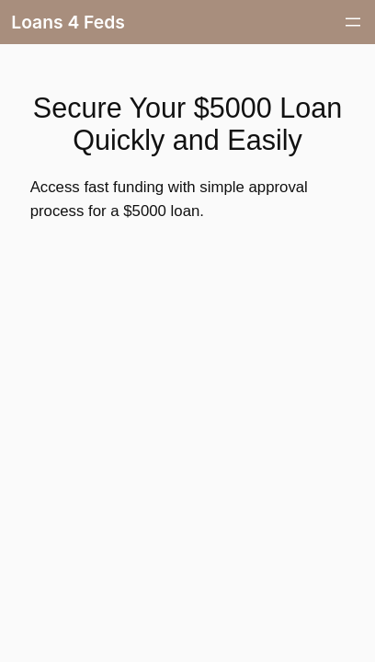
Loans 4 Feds (68, 22)
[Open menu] (353, 22)
